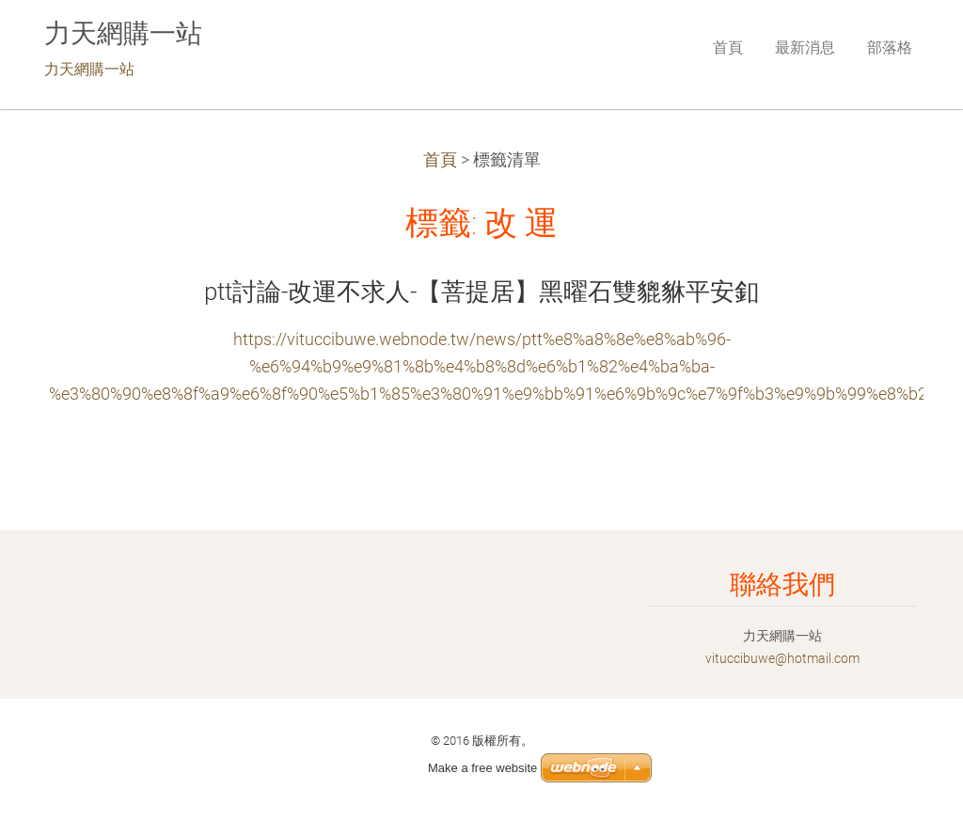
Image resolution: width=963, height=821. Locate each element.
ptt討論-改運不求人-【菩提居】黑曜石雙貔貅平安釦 (481, 291)
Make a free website (482, 768)
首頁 (440, 159)
